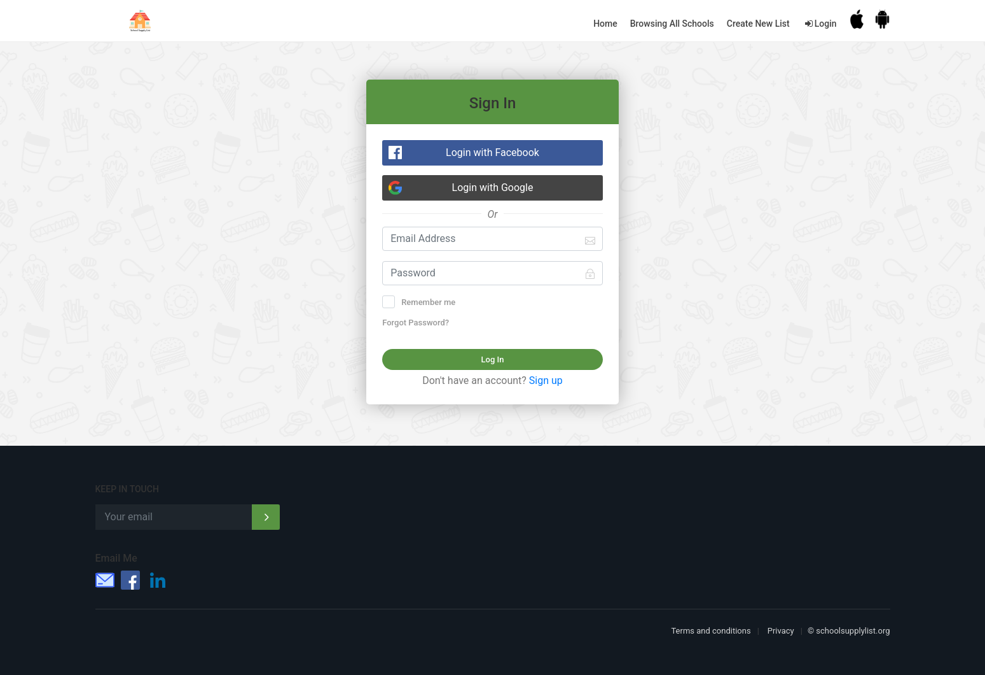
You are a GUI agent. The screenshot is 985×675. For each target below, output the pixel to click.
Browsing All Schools (672, 23)
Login (820, 23)
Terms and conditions (710, 631)
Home (605, 23)
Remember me (423, 301)
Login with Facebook (492, 152)
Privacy (781, 631)
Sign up (546, 380)
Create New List (758, 23)
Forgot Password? (415, 322)
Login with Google (493, 187)
